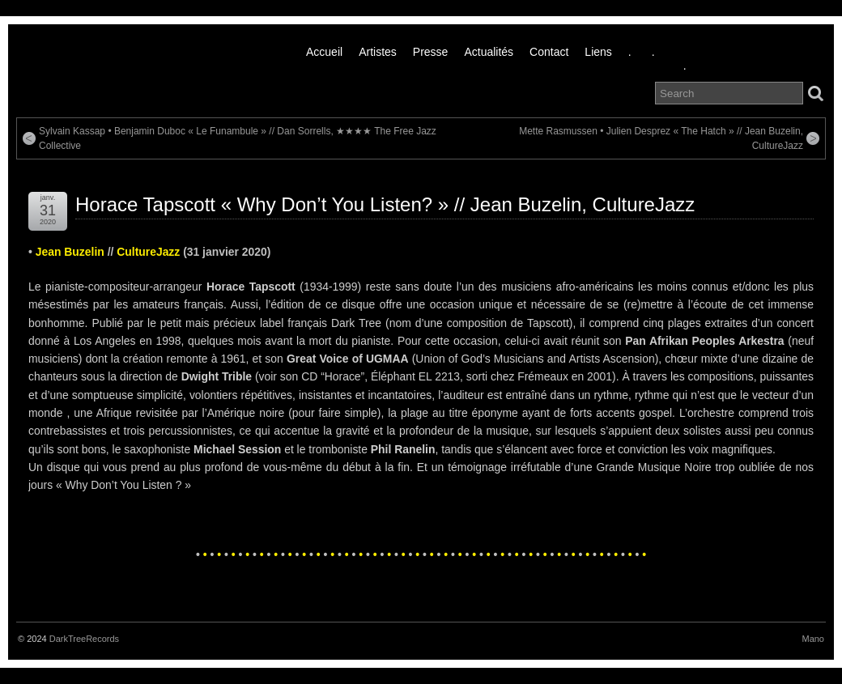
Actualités (488, 51)
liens (598, 51)
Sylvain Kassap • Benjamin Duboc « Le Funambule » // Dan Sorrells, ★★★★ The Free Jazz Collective (237, 138)
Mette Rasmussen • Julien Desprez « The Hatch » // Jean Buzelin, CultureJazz (661, 138)
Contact (548, 51)
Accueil (324, 51)
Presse (431, 51)
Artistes (378, 51)
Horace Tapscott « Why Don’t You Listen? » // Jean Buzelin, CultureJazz (385, 204)
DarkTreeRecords (84, 639)
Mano (813, 639)
